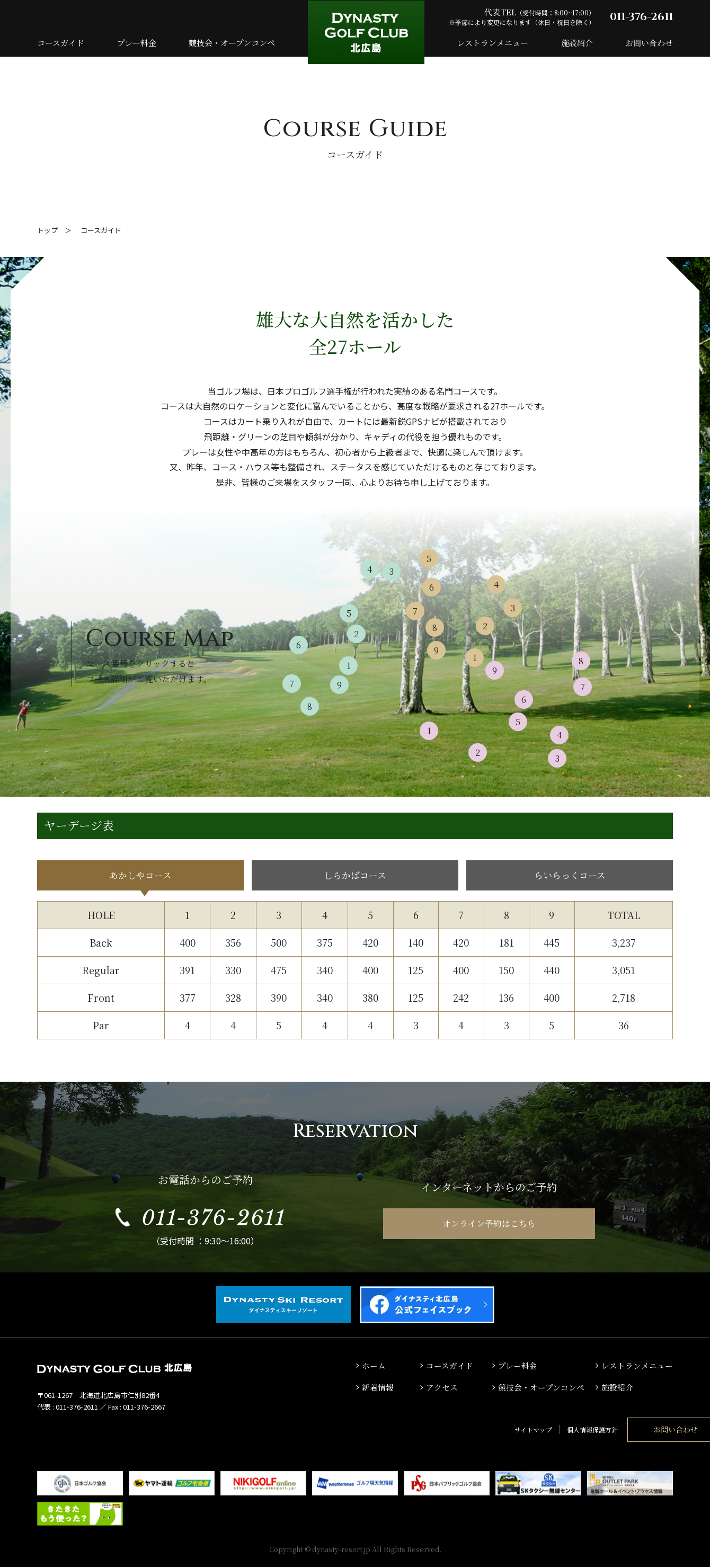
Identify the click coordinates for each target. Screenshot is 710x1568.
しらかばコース (355, 876)
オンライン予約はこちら (489, 1225)
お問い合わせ (649, 42)
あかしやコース (141, 876)
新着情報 (378, 1388)
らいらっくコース (570, 876)
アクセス (442, 1388)
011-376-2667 (144, 1408)
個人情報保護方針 (532, 1430)
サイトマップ (473, 1430)
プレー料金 (136, 42)
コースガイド (60, 42)
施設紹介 (577, 42)
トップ (47, 230)
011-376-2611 (641, 17)
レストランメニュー (492, 42)
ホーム (374, 1367)
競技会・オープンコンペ (232, 42)
